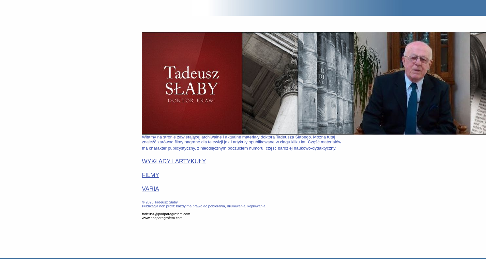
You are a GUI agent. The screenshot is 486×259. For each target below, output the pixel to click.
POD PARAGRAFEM (17, 8)
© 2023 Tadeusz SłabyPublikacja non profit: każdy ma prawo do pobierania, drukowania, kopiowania (204, 204)
